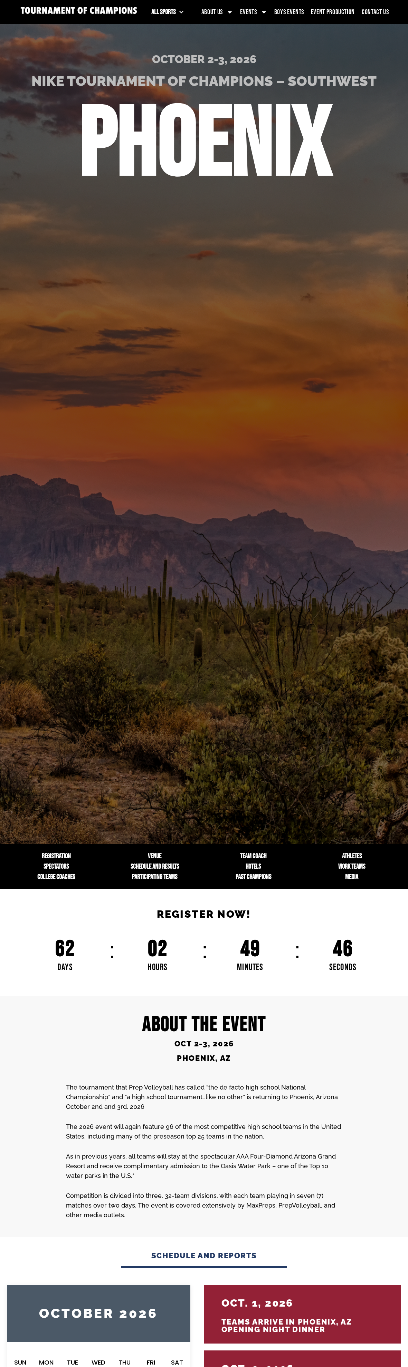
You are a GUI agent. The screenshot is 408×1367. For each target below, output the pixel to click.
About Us (217, 12)
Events (253, 12)
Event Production (333, 12)
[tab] (204, 1259)
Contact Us (375, 12)
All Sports (167, 12)
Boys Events (289, 12)
